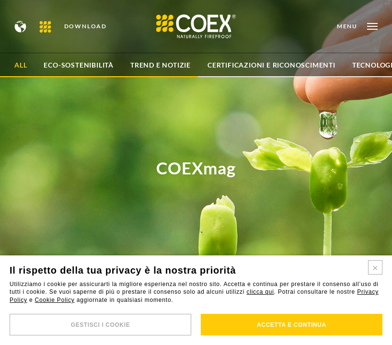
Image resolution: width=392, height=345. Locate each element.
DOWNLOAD (85, 26)
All (20, 65)
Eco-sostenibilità (79, 65)
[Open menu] (357, 26)
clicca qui (260, 291)
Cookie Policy (55, 300)
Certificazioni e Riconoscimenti (271, 65)
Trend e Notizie (160, 65)
